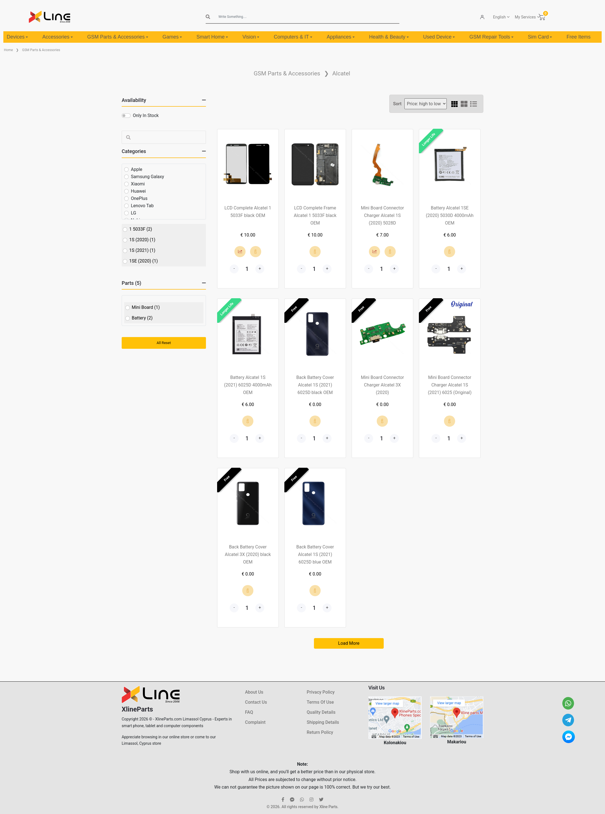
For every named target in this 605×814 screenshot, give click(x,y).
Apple (136, 169)
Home (8, 50)
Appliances (341, 37)
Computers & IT (293, 37)
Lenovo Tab (142, 205)
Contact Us (256, 702)
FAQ (249, 712)
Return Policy (320, 732)
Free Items (578, 37)
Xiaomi (138, 184)
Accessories (57, 37)
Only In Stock (146, 115)
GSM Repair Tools (491, 37)
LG (133, 213)
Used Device (439, 37)
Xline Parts (328, 807)
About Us (254, 692)
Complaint (255, 722)
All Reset (164, 343)
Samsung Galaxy (147, 176)
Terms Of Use (320, 702)
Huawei (138, 191)
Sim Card (540, 37)
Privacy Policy (321, 692)
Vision (251, 37)
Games (172, 37)
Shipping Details (323, 722)
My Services (525, 17)
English (499, 17)
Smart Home (212, 37)
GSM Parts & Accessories (117, 37)
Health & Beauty (389, 37)
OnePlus (139, 198)
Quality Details (321, 712)
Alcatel (341, 73)
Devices (17, 37)
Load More (348, 643)
